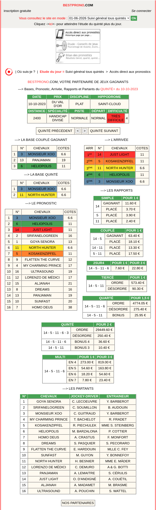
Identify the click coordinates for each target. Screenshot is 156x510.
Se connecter (136, 11)
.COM (78, 5)
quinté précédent (55, 131)
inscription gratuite (17, 11)
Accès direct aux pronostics (130, 72)
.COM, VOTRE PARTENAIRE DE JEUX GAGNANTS (78, 82)
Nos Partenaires (78, 503)
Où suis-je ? (26, 72)
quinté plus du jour (78, 24)
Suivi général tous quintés (72, 72)
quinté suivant (104, 131)
